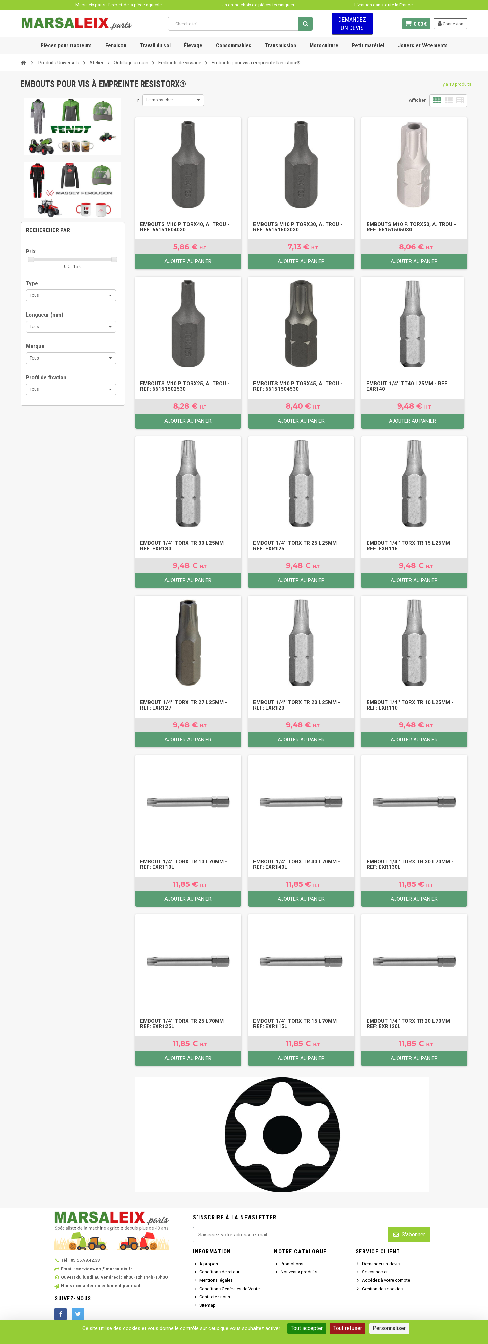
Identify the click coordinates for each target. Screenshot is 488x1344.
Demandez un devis (352, 23)
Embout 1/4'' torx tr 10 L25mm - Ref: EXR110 (410, 705)
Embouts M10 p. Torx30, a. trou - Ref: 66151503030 (297, 227)
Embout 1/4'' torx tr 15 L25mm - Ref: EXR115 (410, 546)
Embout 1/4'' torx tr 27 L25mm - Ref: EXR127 (183, 705)
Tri (137, 100)
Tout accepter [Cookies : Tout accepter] (307, 1328)
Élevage (193, 45)
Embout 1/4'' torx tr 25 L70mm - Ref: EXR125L (183, 1023)
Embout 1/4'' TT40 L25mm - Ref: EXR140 (407, 386)
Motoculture (324, 45)
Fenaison (115, 45)
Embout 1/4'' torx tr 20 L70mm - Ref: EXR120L (410, 1023)
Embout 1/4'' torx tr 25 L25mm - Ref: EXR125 (296, 546)
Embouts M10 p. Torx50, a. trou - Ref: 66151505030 (411, 227)
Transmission (280, 45)
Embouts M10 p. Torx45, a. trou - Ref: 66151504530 (297, 386)
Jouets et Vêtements (423, 45)
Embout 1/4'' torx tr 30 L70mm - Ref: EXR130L (410, 864)
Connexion (450, 23)
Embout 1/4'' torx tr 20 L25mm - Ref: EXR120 (296, 705)
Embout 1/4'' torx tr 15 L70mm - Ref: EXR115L (296, 1023)
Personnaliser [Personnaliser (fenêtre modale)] (389, 1328)
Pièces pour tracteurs (66, 45)
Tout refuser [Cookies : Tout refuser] (347, 1328)
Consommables (233, 45)
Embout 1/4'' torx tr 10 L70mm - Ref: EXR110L (183, 864)
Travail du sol (155, 45)
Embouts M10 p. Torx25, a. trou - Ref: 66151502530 (184, 386)
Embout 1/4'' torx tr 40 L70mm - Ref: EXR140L (296, 864)
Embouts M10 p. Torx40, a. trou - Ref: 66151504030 (184, 227)
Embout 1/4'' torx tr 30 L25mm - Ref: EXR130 (183, 546)
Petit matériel (368, 45)
